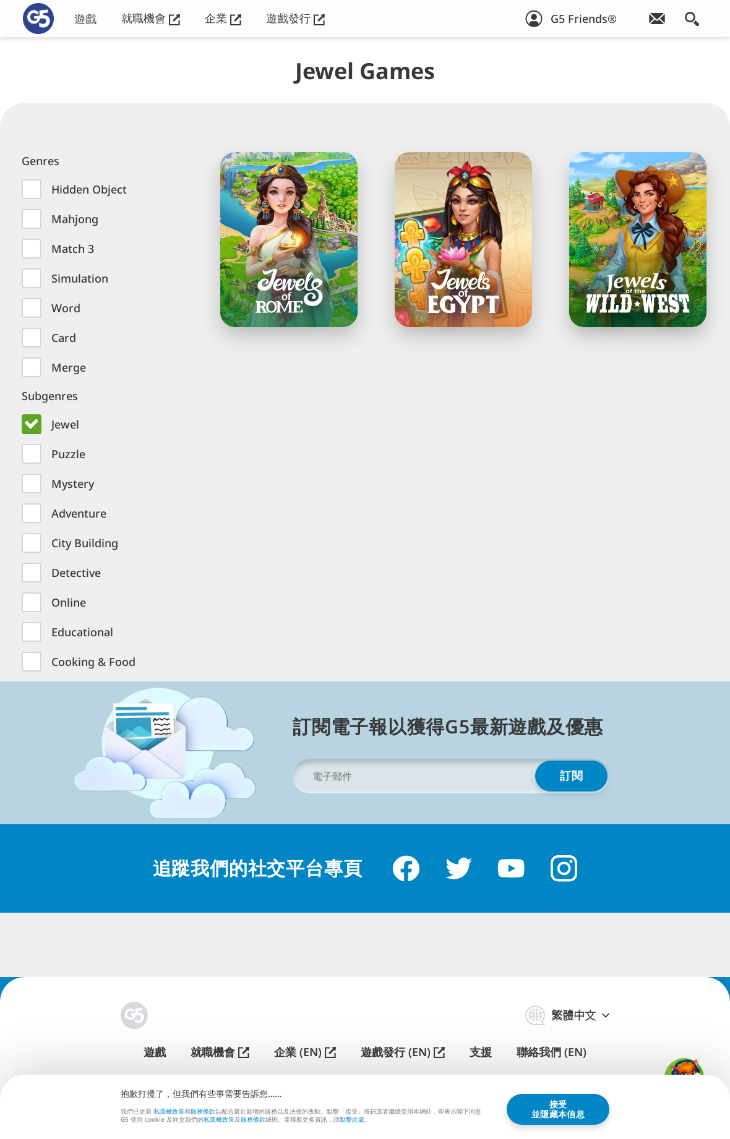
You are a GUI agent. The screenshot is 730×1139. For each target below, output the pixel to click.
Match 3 (72, 248)
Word (65, 308)
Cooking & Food (93, 661)
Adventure (78, 513)
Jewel (65, 424)
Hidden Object (89, 189)
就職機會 (150, 18)
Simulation (79, 278)
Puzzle (68, 453)
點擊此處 (352, 1120)
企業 (223, 18)
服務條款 (203, 1110)
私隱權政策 (168, 1110)
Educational (82, 632)
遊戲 (85, 18)
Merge (68, 367)
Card (63, 337)
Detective (76, 572)
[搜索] (692, 19)
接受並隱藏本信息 (558, 1108)
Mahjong (74, 218)
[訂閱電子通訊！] (657, 18)
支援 (481, 1052)
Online (68, 602)
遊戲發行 (295, 18)
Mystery (72, 483)
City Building (84, 542)
